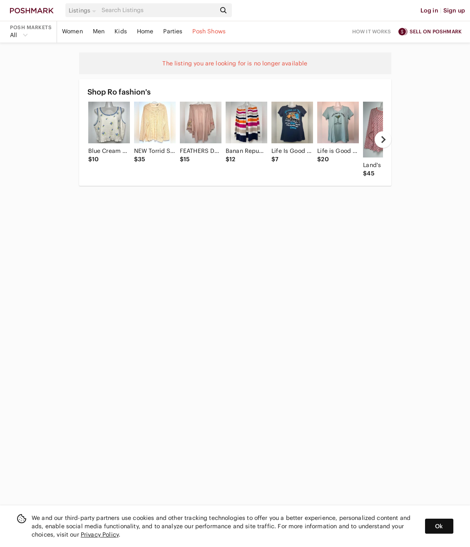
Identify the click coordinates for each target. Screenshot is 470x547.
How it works (371, 31)
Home (145, 31)
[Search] (158, 10)
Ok (439, 526)
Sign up (454, 10)
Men (98, 31)
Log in (429, 10)
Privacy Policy (100, 534)
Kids (120, 31)
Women (72, 31)
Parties (172, 31)
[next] (383, 139)
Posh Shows (209, 31)
